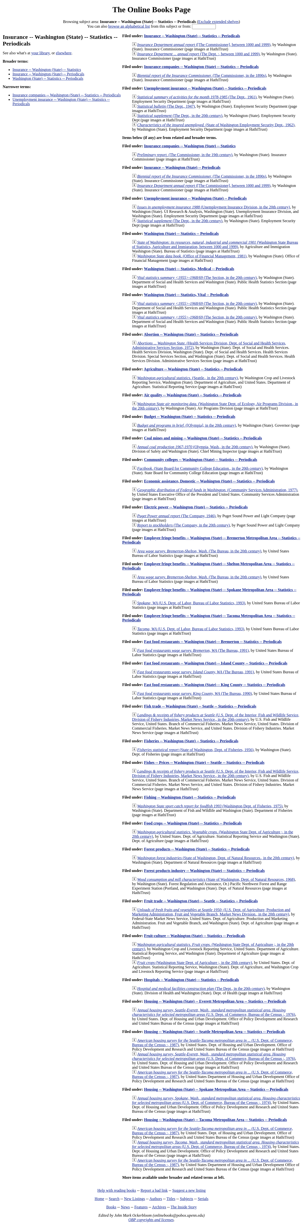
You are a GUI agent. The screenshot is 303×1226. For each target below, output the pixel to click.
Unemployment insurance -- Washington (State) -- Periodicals (195, 198)
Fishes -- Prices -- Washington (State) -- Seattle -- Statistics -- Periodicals (204, 762)
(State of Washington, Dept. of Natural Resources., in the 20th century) (215, 858)
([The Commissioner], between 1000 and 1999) (203, 45)
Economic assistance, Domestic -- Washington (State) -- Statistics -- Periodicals (209, 481)
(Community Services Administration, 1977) (217, 490)
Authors (155, 1199)
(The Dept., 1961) (196, 97)
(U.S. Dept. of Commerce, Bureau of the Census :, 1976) (213, 1012)
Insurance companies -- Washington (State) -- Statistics (190, 146)
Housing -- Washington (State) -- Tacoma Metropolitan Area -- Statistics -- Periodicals (215, 1120)
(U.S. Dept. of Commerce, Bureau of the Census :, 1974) (216, 1100)
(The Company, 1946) (176, 516)
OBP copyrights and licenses (151, 1220)
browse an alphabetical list (129, 26)
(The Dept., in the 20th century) (179, 116)
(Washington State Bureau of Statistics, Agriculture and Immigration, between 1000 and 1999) (215, 244)
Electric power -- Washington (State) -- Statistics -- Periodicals (196, 507)
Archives (159, 1207)
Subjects (186, 1199)
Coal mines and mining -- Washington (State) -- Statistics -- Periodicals (203, 438)
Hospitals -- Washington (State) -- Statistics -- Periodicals (191, 980)
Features (140, 1207)
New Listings (134, 1199)
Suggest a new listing (189, 1190)
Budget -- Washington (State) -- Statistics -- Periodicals (189, 416)
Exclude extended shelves (218, 22)
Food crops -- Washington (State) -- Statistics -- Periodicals (193, 823)
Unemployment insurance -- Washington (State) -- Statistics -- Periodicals (205, 88)
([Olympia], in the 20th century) (186, 425)
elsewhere (64, 53)
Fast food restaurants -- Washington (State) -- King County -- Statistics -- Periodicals (214, 685)
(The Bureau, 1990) (194, 693)
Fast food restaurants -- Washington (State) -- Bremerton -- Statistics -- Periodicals (213, 642)
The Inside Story (184, 1207)
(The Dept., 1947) (166, 106)
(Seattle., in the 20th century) (187, 378)
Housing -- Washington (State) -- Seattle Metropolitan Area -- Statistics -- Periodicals (214, 1032)
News (125, 1207)
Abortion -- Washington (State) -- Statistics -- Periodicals (191, 334)
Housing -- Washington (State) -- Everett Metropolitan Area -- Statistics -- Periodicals (215, 1001)
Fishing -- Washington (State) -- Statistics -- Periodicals (190, 797)
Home (99, 1199)
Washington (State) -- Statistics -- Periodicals (47, 78)
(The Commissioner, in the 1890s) (201, 75)
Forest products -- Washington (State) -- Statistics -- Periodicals (197, 849)
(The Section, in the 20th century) (197, 277)
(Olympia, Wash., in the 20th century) (195, 447)
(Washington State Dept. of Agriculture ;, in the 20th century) (194, 963)
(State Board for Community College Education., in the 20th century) (200, 468)
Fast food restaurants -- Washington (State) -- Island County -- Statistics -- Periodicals (215, 663)
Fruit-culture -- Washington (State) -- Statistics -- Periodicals (194, 936)
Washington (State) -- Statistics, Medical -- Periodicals (189, 269)
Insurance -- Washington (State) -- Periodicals (48, 74)
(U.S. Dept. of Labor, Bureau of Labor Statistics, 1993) (191, 603)
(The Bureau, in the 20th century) (199, 551)
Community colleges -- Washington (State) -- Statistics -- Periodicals (200, 460)
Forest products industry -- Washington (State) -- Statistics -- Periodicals (204, 871)
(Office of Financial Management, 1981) (191, 256)
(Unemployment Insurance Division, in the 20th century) (213, 207)
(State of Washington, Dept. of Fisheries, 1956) (195, 750)
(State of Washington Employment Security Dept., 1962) (215, 125)
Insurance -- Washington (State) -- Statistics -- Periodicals (192, 36)
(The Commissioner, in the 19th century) (184, 155)
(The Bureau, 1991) (193, 650)
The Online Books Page (151, 9)
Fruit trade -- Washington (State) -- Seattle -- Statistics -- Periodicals (201, 901)
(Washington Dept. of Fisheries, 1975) (209, 806)
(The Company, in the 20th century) (183, 525)
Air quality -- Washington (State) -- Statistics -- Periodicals (193, 395)
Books (111, 1207)
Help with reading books (116, 1190)
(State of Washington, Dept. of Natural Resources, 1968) (216, 879)
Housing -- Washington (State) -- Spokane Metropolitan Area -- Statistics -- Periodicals (216, 1089)
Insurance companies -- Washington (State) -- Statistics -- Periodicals (66, 95)
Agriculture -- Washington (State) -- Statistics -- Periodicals (193, 369)
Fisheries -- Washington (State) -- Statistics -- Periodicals (191, 741)
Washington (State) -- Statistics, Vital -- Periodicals (186, 295)
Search (114, 1199)
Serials (203, 1199)
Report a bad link (154, 1190)
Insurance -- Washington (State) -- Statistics (46, 70)
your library (40, 53)
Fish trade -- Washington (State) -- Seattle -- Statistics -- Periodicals (200, 706)
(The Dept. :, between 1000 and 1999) (198, 54)
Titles (171, 1199)
